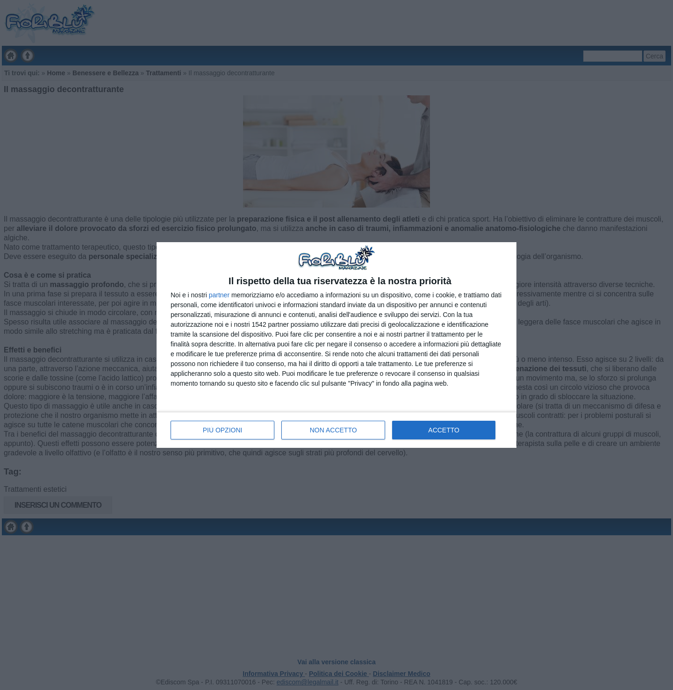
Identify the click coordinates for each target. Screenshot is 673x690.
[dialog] (336, 344)
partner (219, 295)
